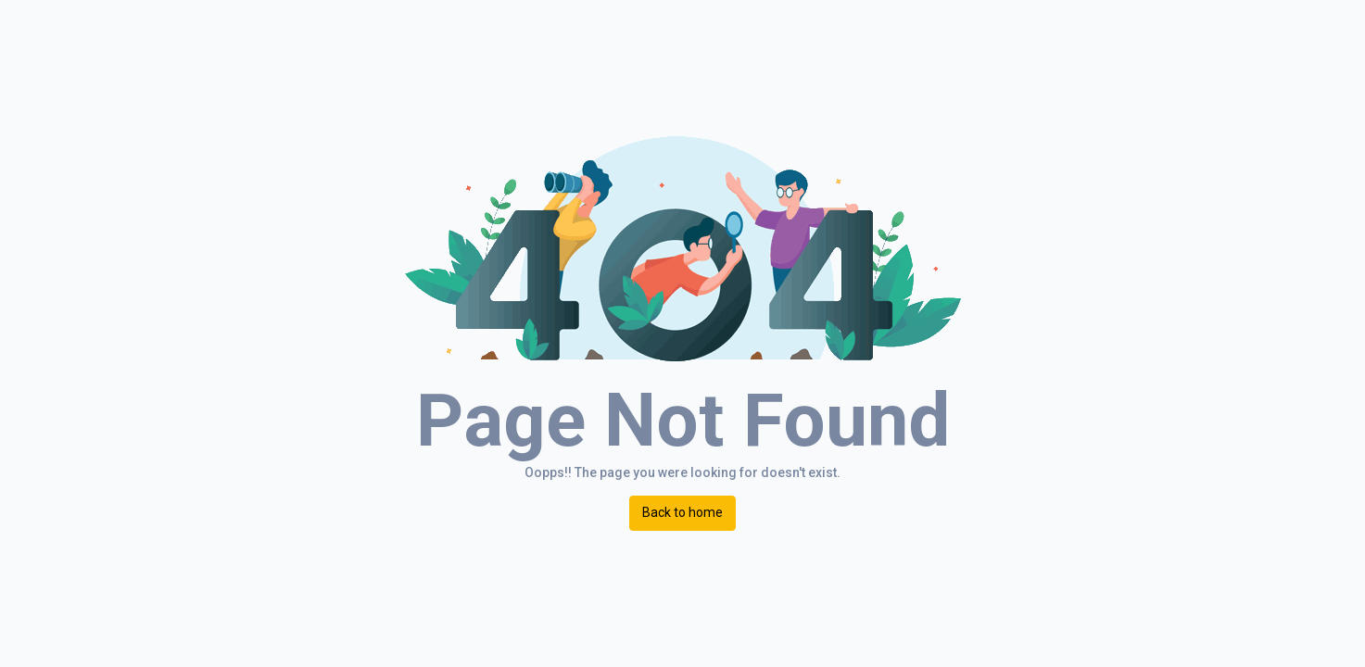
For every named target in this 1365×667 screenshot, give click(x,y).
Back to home (682, 512)
